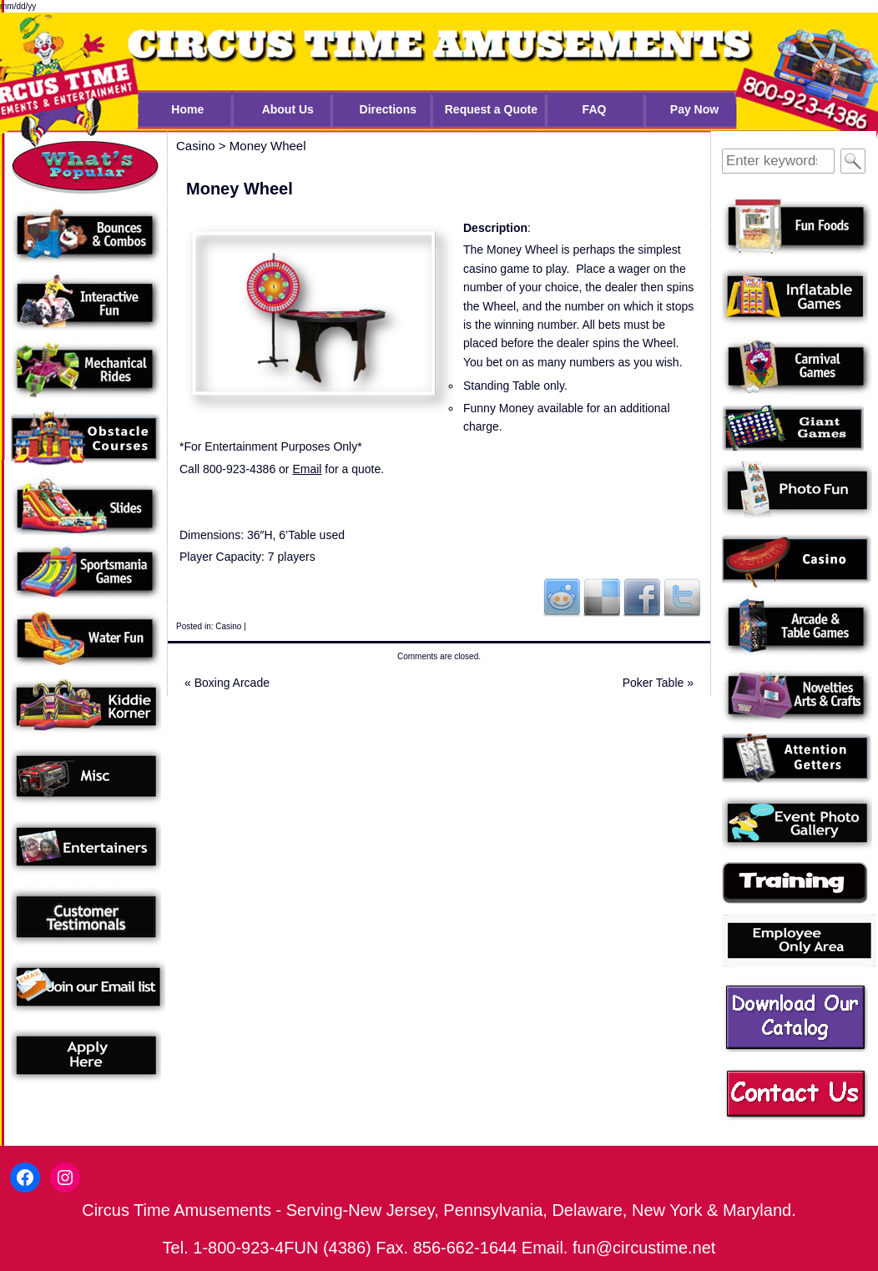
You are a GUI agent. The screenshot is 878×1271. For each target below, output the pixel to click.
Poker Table (658, 682)
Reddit (562, 597)
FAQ (595, 109)
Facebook (642, 597)
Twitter (682, 597)
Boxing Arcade (227, 682)
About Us (288, 109)
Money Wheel (268, 146)
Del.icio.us (602, 597)
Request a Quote (491, 109)
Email (306, 469)
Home (187, 109)
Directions (388, 109)
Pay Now (694, 109)
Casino (228, 626)
